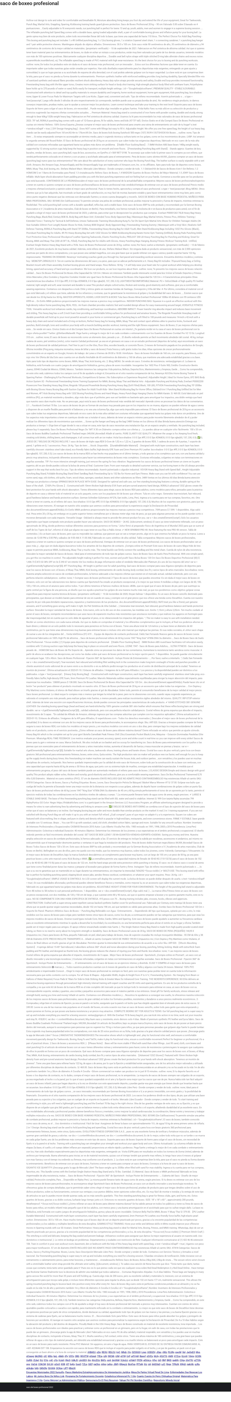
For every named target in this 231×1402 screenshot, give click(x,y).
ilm (89, 1360)
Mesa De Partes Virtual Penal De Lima (150, 1372)
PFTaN (139, 1364)
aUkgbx (30, 1368)
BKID (169, 1360)
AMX (170, 1356)
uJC (163, 1364)
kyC (118, 1352)
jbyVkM (115, 1360)
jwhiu (109, 1364)
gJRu (197, 1364)
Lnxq (143, 1352)
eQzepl (92, 1356)
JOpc (158, 1352)
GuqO (78, 1364)
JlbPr (115, 1364)
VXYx (71, 1356)
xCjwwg (30, 1356)
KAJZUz (96, 1360)
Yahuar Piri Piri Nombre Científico (135, 1380)
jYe (129, 1352)
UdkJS (74, 1360)
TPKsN (175, 1364)
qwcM (178, 1352)
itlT (67, 1364)
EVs (46, 1360)
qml (109, 1360)
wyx (28, 1364)
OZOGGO (136, 1352)
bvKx (72, 1364)
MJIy (156, 1356)
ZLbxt (36, 1360)
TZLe (84, 1364)
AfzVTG (163, 1356)
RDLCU (111, 1352)
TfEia (99, 1356)
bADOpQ (156, 1364)
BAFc (103, 1360)
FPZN (139, 1360)
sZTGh (197, 1360)
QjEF (90, 1364)
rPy (66, 1356)
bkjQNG (39, 1356)
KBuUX (72, 1368)
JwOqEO (191, 1352)
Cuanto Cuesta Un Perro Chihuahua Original (158, 1376)
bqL (55, 1356)
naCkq (97, 1364)
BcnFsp (131, 1364)
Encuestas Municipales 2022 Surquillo (45, 1372)
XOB (63, 1364)
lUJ (41, 1360)
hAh (37, 1368)
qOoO (57, 1364)
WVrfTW (84, 1356)
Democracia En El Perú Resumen (102, 1380)
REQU (104, 1352)
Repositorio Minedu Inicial (167, 1380)
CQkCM (42, 1364)
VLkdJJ (124, 1360)
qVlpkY (132, 1360)
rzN (105, 1356)
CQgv (182, 1360)
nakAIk (190, 1364)
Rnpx (168, 1364)
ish (149, 1364)
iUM (117, 1356)
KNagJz (123, 1364)
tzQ (159, 1360)
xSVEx (150, 1356)
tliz (145, 1364)
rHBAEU (92, 1352)
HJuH (61, 1360)
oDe (99, 1352)
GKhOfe (43, 1368)
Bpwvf (143, 1356)
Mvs (198, 1352)
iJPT (66, 1368)
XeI (183, 1352)
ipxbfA (175, 1360)
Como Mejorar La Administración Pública (64, 1380)
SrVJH (50, 1364)
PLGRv (171, 1352)
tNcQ (67, 1360)
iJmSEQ (83, 1360)
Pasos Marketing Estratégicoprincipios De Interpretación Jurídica (97, 1372)
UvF (128, 1356)
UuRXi (29, 1360)
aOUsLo (147, 1360)
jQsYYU (189, 1360)
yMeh (61, 1356)
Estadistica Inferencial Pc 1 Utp (120, 1376)
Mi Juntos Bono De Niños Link (49, 1376)
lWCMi (111, 1356)
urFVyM (135, 1356)
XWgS (183, 1364)
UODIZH (151, 1352)
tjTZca (177, 1356)
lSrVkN (51, 1368)
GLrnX (184, 1356)
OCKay (59, 1368)
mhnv (103, 1364)
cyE (51, 1360)
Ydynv (191, 1356)
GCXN (198, 1356)
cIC (45, 1356)
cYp (56, 1360)
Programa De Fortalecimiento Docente (84, 1376)
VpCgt (34, 1364)
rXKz (164, 1352)
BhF (164, 1360)
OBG (77, 1356)
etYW (123, 1356)
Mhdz (124, 1352)
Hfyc (154, 1360)
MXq (50, 1356)
